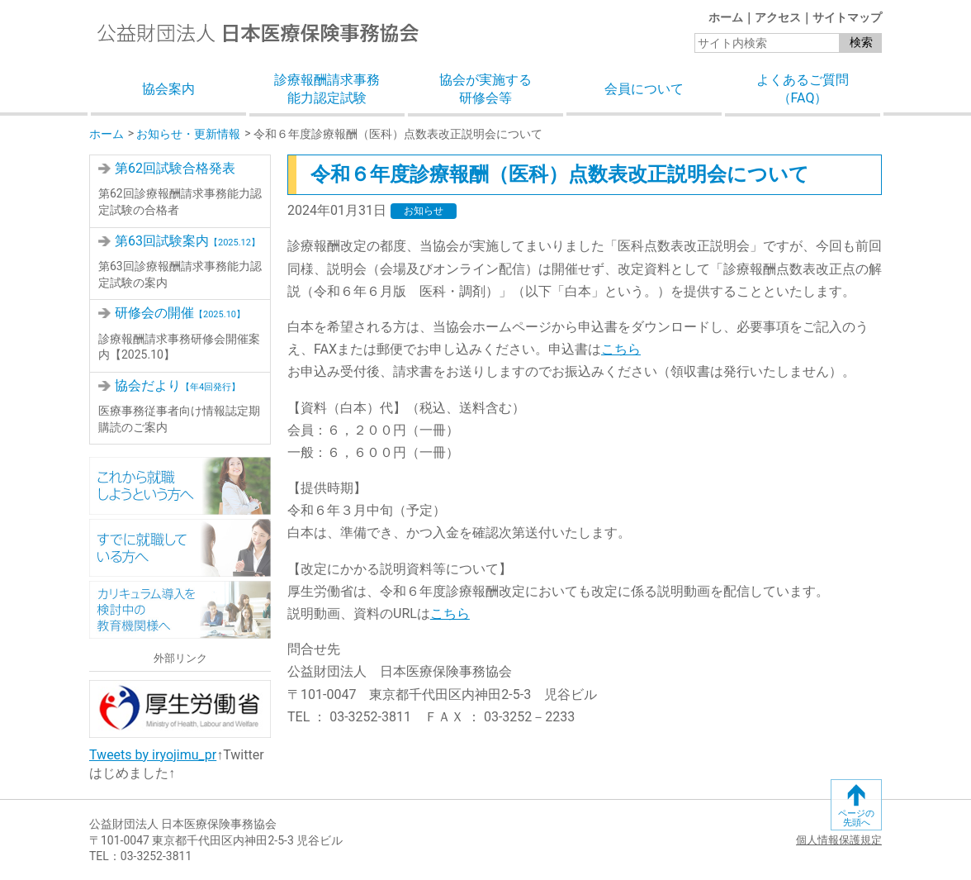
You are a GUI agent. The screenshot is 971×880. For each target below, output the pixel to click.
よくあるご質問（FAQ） (802, 89)
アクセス (778, 17)
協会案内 (168, 89)
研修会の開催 (180, 313)
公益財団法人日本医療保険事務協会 (258, 32)
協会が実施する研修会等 (485, 89)
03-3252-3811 (156, 856)
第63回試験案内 (187, 241)
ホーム (725, 17)
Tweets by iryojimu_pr (152, 755)
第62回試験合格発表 (175, 168)
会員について (644, 89)
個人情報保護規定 (839, 840)
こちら (621, 349)
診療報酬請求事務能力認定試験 (327, 89)
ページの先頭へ (856, 818)
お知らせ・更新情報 (188, 133)
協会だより (177, 385)
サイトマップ (847, 17)
